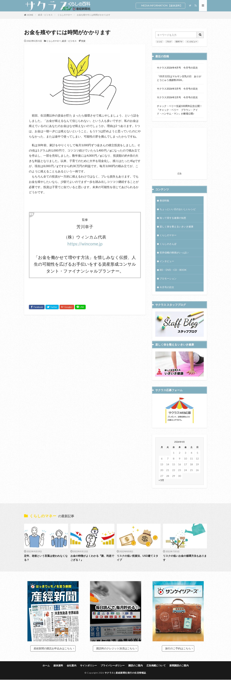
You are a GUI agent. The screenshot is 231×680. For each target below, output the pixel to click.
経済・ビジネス (45, 14)
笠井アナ (179, 41)
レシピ (159, 41)
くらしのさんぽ (168, 243)
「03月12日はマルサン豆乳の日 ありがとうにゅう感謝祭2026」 (179, 78)
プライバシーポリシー (113, 665)
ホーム (46, 665)
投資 (83, 41)
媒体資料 (58, 665)
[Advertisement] (85, 352)
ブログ (168, 41)
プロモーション (168, 278)
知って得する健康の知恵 (173, 217)
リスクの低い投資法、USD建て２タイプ (138, 558)
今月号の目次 (167, 287)
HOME (30, 15)
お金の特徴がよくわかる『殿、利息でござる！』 (92, 558)
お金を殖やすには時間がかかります (93, 14)
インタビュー (192, 41)
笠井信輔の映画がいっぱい (174, 252)
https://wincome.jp (85, 243)
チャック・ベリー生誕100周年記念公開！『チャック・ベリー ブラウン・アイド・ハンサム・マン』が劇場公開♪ (179, 109)
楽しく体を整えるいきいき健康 (176, 226)
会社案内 (71, 665)
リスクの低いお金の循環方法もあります (185, 558)
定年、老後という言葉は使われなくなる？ (46, 558)
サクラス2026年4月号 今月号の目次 (177, 67)
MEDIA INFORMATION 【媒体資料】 (162, 5)
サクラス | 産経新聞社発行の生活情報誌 (125, 673)
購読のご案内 (135, 665)
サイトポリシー (88, 665)
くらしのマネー (64, 14)
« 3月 (161, 490)
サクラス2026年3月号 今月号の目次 (177, 88)
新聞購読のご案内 (179, 665)
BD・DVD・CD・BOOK (173, 270)
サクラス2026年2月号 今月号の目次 (177, 97)
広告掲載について (156, 665)
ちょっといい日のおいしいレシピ (178, 209)
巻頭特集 (164, 200)
